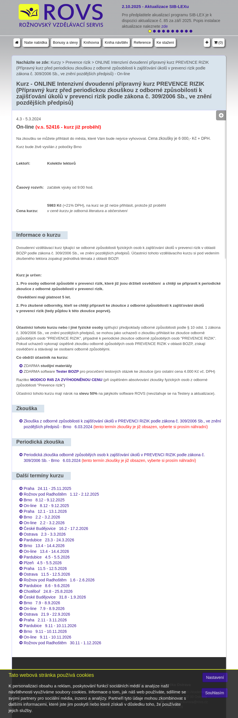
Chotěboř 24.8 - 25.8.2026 (48, 591)
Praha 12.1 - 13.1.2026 (45, 511)
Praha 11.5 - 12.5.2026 (45, 568)
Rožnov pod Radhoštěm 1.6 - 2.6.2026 (59, 580)
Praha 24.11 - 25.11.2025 (47, 488)
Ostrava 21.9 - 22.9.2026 (47, 614)
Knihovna (91, 42)
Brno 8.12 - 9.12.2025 (44, 500)
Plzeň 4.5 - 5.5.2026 (43, 563)
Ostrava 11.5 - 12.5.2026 (47, 574)
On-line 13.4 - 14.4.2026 (46, 551)
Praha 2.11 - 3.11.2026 (45, 620)
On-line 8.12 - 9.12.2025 (46, 505)
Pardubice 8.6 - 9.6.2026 (47, 585)
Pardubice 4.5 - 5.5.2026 (47, 557)
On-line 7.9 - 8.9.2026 (44, 608)
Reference (142, 42)
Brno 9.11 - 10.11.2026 (45, 631)
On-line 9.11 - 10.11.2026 (47, 637)
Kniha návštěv (116, 42)
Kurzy (56, 62)
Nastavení (215, 677)
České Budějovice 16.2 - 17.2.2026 (56, 528)
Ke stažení (165, 42)
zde (165, 26)
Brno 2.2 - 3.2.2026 (42, 517)
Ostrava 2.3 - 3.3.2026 (45, 534)
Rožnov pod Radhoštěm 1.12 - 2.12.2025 (61, 494)
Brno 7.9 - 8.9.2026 (42, 603)
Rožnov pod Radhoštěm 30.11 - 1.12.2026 (62, 643)
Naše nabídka (35, 42)
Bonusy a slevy (65, 42)
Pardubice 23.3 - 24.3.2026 (49, 540)
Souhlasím (214, 693)
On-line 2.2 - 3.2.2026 (44, 522)
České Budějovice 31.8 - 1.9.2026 (55, 597)
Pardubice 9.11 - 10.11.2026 (50, 625)
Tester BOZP (67, 371)
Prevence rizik (77, 62)
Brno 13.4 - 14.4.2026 (44, 545)
